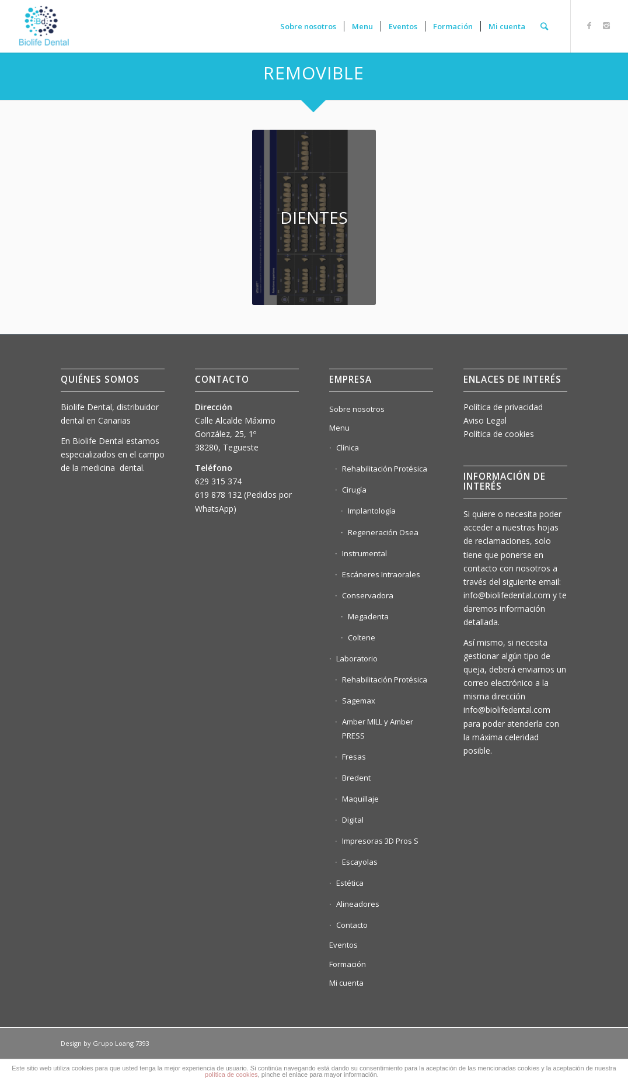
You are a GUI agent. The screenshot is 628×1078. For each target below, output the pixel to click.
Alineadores (357, 904)
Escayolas (360, 862)
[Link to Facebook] (589, 25)
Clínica (347, 447)
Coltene (361, 637)
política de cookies (231, 1074)
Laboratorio (357, 658)
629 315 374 (218, 481)
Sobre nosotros (357, 409)
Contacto (352, 925)
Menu (339, 427)
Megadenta (368, 616)
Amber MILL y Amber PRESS (377, 728)
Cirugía (354, 489)
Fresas (354, 756)
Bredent (356, 777)
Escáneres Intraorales (381, 574)
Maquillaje (360, 798)
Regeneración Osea (383, 532)
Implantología (372, 510)
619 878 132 (218, 494)
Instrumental (364, 553)
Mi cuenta (346, 983)
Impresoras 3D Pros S (380, 841)
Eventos (343, 945)
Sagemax (358, 700)
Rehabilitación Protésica (384, 468)
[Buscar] (544, 26)
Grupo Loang (113, 1043)
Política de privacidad (503, 407)
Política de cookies (498, 433)
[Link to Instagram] (606, 25)
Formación (347, 964)
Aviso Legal (485, 420)
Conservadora (367, 595)
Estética (350, 883)
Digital (353, 819)
